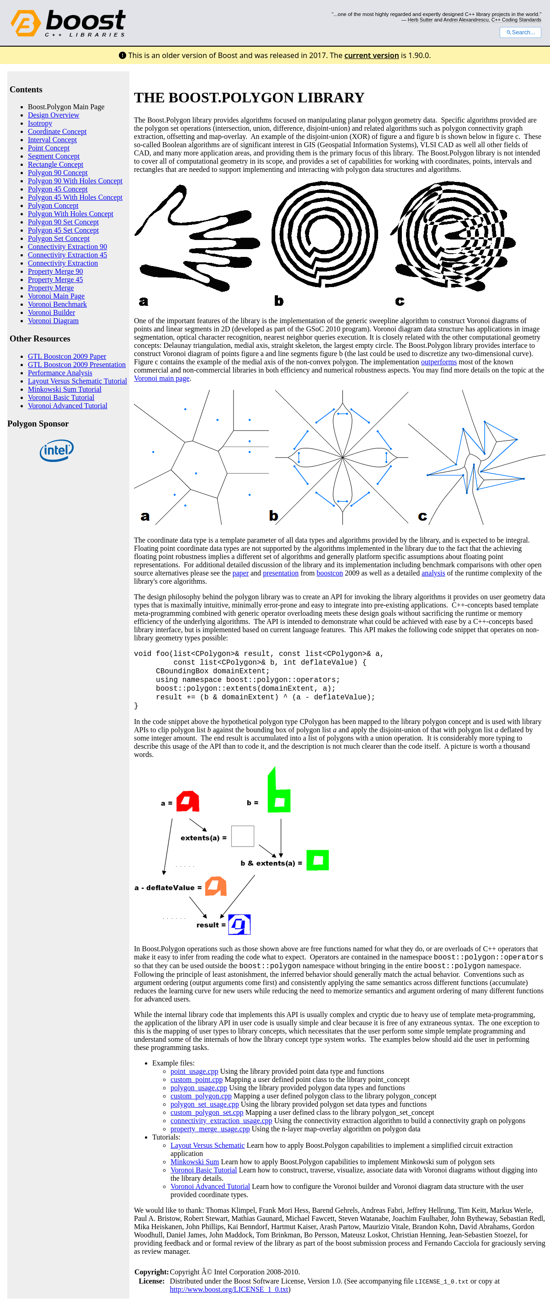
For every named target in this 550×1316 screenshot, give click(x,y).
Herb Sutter (420, 19)
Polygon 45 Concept (58, 189)
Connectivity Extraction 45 (67, 255)
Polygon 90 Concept (58, 172)
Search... (520, 32)
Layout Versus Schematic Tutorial (77, 381)
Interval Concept (52, 140)
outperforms (439, 362)
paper (240, 573)
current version (371, 55)
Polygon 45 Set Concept (63, 230)
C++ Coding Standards (516, 19)
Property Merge (51, 288)
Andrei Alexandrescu (466, 19)
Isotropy (40, 123)
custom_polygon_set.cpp (207, 1112)
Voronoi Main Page (56, 296)
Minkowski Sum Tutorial (64, 389)
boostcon (329, 573)
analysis (433, 573)
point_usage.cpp (194, 1071)
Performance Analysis (60, 373)
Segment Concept (54, 156)
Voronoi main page (161, 378)
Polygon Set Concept (59, 238)
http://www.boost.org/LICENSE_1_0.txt (229, 1289)
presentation (281, 573)
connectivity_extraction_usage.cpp (221, 1120)
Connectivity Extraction (63, 263)
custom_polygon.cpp (201, 1096)
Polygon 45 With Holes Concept (75, 197)
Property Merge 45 (55, 279)
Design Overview (53, 115)
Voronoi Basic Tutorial (61, 397)
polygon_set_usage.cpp (205, 1104)
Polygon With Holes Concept (70, 214)
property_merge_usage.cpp (210, 1129)
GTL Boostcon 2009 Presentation (77, 364)
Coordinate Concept (57, 131)
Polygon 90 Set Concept (63, 222)
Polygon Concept (53, 205)
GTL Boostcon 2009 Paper (67, 356)
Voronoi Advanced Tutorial (67, 406)
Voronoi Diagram (53, 321)
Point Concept (48, 148)
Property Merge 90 (55, 271)
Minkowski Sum (195, 1162)
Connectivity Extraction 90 (67, 246)
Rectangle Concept (55, 164)
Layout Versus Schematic (208, 1145)
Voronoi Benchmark (57, 304)
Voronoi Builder (51, 312)
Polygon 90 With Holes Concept (75, 181)
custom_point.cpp (197, 1079)
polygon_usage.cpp (199, 1088)
